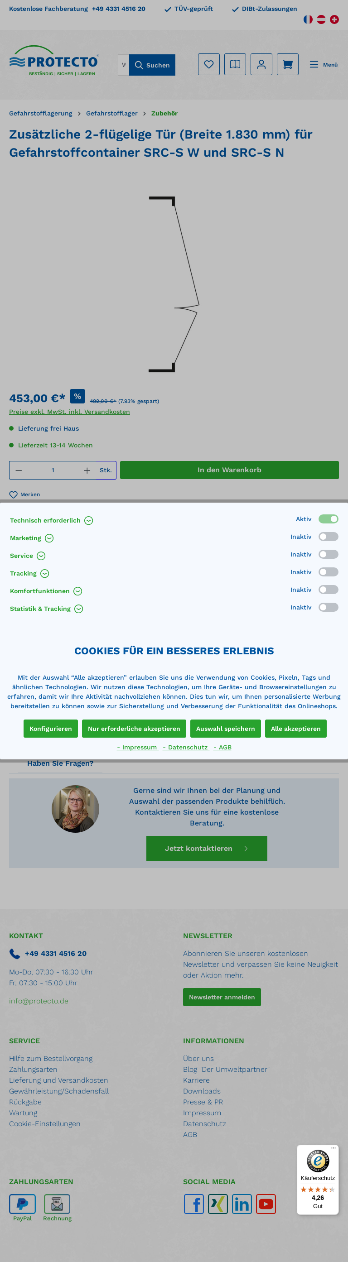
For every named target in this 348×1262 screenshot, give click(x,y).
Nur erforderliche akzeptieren (134, 728)
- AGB (222, 747)
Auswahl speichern (225, 728)
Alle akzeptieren (296, 728)
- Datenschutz (186, 747)
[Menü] (333, 1150)
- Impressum (138, 747)
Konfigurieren (50, 728)
